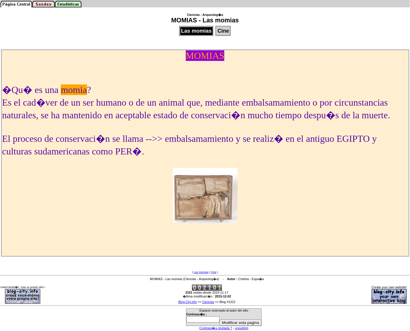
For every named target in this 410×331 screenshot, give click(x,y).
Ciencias (208, 302)
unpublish (241, 328)
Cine (213, 272)
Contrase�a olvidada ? (215, 328)
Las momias (201, 272)
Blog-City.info (187, 302)
